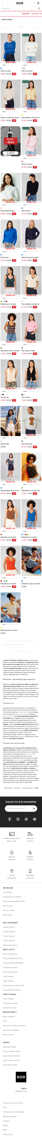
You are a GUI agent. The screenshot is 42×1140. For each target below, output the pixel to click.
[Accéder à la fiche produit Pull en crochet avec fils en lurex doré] (11, 95)
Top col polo (5, 397)
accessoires (19, 760)
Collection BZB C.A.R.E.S (13, 958)
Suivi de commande (11, 1030)
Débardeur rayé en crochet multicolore (14, 351)
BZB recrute (8, 906)
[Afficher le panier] (38, 3)
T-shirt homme (9, 941)
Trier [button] (38, 28)
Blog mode (7, 915)
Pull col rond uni (27, 71)
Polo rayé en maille (28, 351)
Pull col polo (5, 257)
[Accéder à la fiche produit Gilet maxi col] (32, 188)
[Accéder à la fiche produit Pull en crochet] (11, 48)
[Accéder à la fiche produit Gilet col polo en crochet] (11, 607)
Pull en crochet (6, 71)
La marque (7, 892)
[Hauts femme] (28, 788)
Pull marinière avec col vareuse (11, 490)
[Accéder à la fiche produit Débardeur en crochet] (11, 281)
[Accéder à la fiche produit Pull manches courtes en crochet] (32, 95)
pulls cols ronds (21, 714)
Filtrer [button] (8, 28)
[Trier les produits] (35, 28)
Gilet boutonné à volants (30, 257)
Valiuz (5, 1125)
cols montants (23, 712)
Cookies (6, 1121)
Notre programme (10, 954)
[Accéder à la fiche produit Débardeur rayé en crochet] (32, 561)
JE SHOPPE (10, 153)
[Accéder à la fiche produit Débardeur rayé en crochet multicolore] (11, 328)
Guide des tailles (9, 1047)
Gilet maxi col (26, 211)
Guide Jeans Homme (11, 1056)
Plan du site (8, 1134)
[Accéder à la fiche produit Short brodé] (11, 421)
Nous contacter (9, 1016)
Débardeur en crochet (8, 304)
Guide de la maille (10, 1065)
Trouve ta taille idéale (12, 1051)
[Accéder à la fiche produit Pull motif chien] (32, 421)
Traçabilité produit (10, 967)
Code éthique (8, 976)
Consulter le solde (10, 1003)
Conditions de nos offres (13, 1103)
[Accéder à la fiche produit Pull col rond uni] (32, 48)
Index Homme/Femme (12, 990)
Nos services (8, 1034)
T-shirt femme (9, 936)
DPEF (5, 1130)
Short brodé (5, 444)
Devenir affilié (9, 910)
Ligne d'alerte (8, 981)
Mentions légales (10, 1116)
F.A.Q (5, 1021)
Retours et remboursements (14, 1025)
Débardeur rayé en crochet (31, 584)
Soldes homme (9, 932)
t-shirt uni (29, 754)
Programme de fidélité (12, 897)
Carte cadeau (8, 999)
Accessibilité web (10, 972)
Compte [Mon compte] (32, 3)
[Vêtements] (8, 788)
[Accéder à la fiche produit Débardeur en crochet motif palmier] (32, 468)
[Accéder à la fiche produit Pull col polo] (11, 234)
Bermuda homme (10, 945)
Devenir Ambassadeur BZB (14, 901)
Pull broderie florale (7, 211)
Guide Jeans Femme (11, 1060)
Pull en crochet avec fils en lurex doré (14, 117)
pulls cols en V (8, 716)
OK (34, 808)
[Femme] (17, 788)
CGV (4, 1107)
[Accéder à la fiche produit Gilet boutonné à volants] (32, 234)
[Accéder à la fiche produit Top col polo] (11, 374)
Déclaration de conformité (13, 985)
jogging (22, 736)
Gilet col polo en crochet (9, 630)
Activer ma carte (10, 1008)
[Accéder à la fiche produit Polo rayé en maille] (32, 328)
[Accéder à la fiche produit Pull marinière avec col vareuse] (11, 468)
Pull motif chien (27, 444)
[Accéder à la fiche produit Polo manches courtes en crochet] (32, 281)
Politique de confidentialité (14, 1112)
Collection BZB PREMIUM (13, 963)
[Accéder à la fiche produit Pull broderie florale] (11, 188)
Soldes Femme (9, 927)
